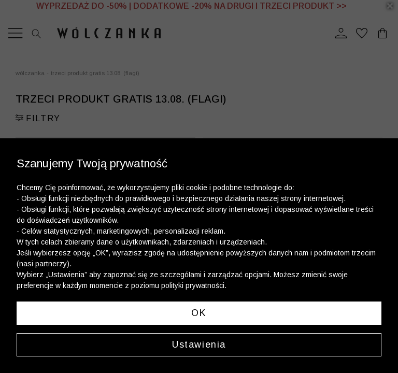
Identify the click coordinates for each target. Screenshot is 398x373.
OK (198, 313)
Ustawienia (199, 344)
